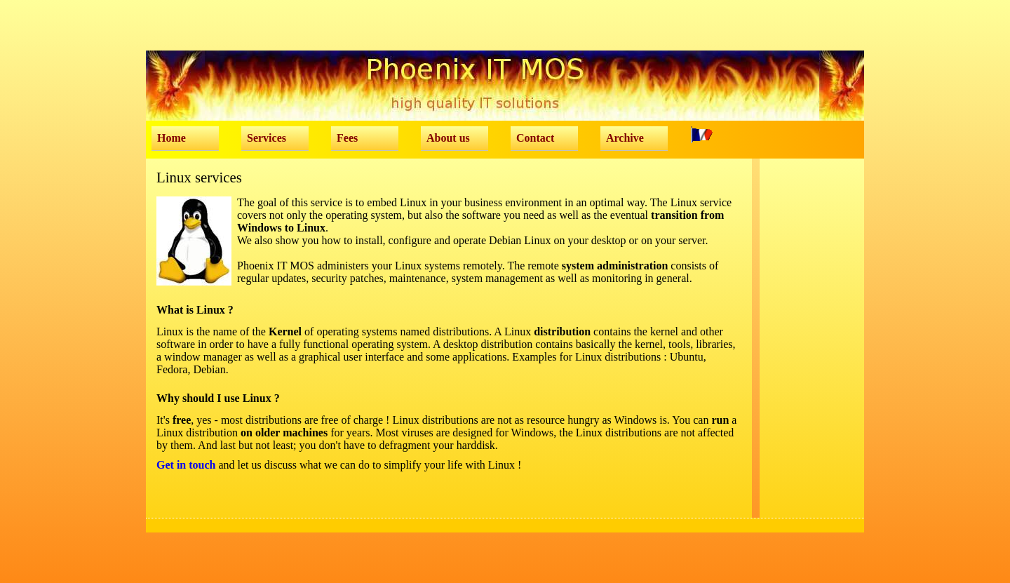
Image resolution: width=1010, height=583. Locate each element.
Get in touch (185, 465)
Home (171, 138)
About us (448, 138)
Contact (535, 138)
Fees (347, 138)
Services (266, 138)
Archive (625, 138)
